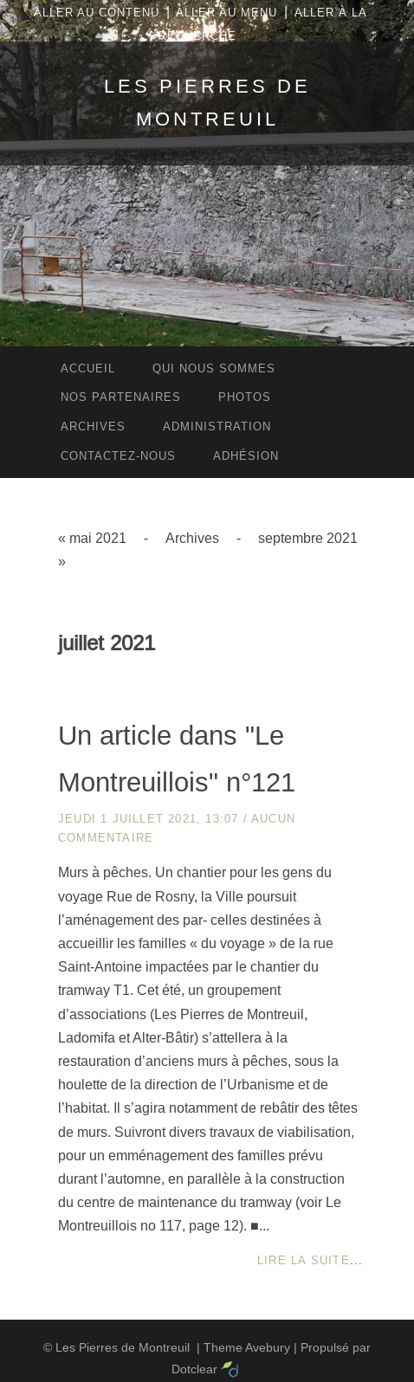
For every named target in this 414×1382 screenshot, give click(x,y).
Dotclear (194, 1369)
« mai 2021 (92, 538)
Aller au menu (226, 12)
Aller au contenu (96, 12)
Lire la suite (303, 1260)
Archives (192, 538)
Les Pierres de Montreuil (122, 1347)
